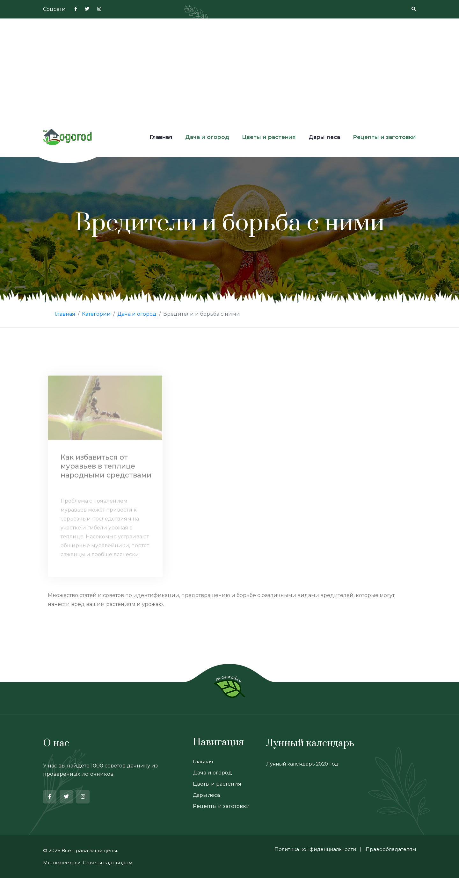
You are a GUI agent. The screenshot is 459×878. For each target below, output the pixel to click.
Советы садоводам (107, 863)
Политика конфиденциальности (315, 849)
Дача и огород (207, 137)
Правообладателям (391, 849)
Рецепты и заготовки (384, 137)
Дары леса (324, 137)
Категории (96, 314)
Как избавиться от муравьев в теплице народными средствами (106, 468)
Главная (160, 137)
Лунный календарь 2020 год (302, 764)
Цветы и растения (269, 137)
